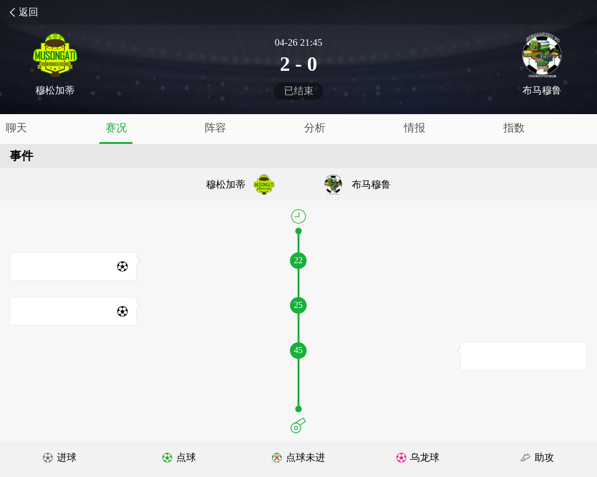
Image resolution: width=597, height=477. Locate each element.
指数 (514, 128)
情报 (414, 128)
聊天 (16, 128)
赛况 (116, 128)
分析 (315, 128)
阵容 (215, 128)
